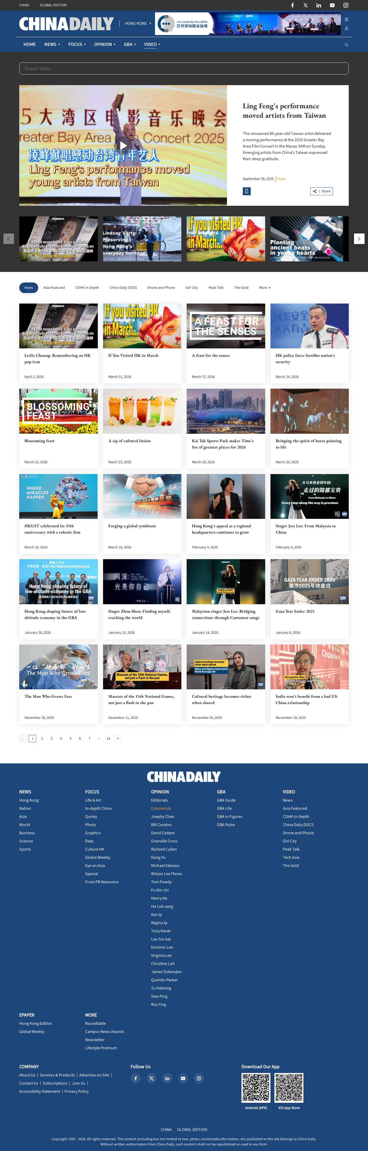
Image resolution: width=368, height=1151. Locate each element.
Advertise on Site (94, 1075)
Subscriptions (55, 1083)
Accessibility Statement (39, 1091)
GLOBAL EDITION (53, 5)
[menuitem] (136, 23)
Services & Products (57, 1075)
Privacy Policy (77, 1091)
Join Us (78, 1083)
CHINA (24, 5)
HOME (29, 44)
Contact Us (28, 1083)
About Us (27, 1075)
